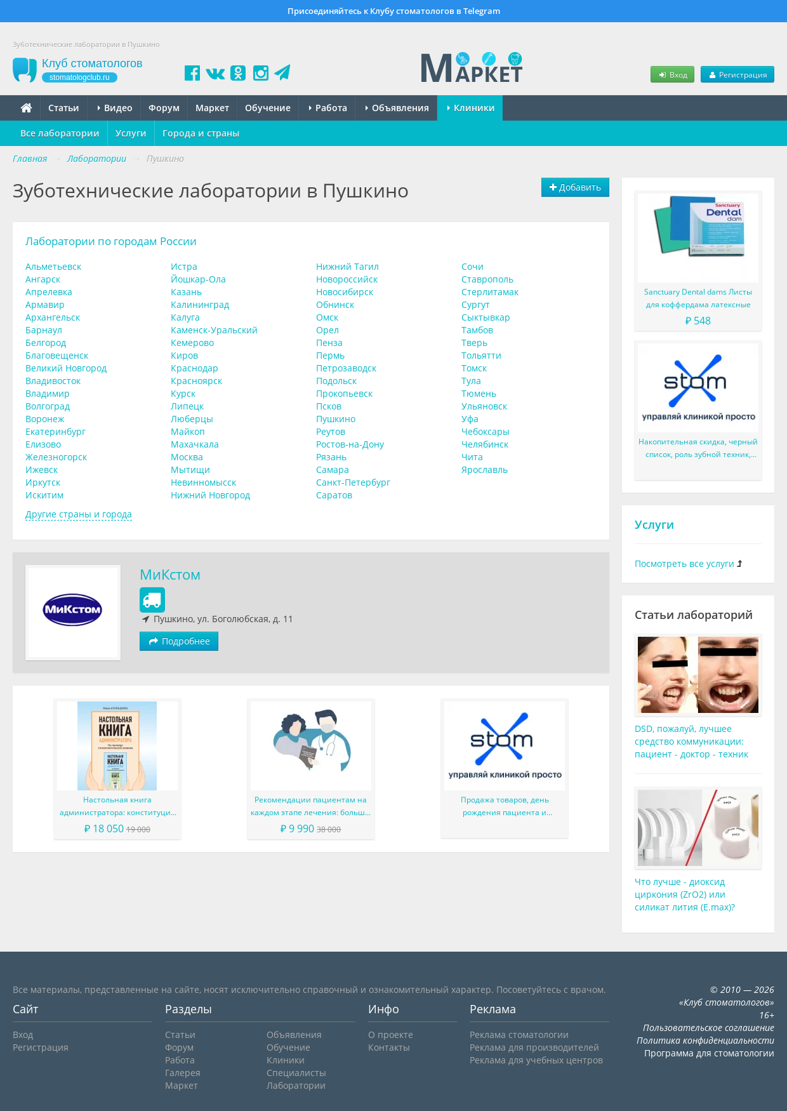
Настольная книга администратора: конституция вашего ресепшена (117, 806)
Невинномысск (203, 482)
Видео (115, 108)
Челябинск (484, 444)
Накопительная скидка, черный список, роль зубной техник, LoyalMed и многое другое (698, 448)
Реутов (330, 431)
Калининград (200, 304)
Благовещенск (56, 355)
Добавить (575, 187)
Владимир (47, 393)
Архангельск (52, 317)
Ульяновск (484, 406)
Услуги (131, 133)
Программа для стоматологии (709, 1053)
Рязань (331, 457)
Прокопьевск (344, 393)
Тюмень (478, 393)
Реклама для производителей (534, 1047)
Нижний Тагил (347, 266)
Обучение (268, 108)
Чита (472, 457)
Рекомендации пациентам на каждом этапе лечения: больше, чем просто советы (311, 806)
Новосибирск (344, 292)
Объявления (397, 108)
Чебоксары (485, 431)
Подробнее (179, 641)
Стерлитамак (490, 292)
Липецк (187, 406)
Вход (672, 74)
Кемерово (192, 342)
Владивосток (53, 381)
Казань (186, 292)
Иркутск (42, 482)
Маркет (212, 108)
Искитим (44, 495)
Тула (471, 381)
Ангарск (42, 279)
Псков (328, 406)
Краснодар (194, 368)
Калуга (185, 317)
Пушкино (335, 419)
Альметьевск (53, 266)
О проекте (390, 1034)
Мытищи (190, 469)
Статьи (63, 108)
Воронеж (44, 419)
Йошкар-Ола (198, 279)
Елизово (43, 444)
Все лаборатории (60, 133)
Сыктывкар (485, 317)
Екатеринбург (55, 431)
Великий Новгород (66, 368)
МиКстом (170, 574)
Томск (474, 368)
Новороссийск (347, 279)
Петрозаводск (346, 368)
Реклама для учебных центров (536, 1060)
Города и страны (200, 133)
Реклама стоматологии (519, 1034)
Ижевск (41, 469)
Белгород (45, 342)
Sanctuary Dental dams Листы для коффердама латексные (698, 298)
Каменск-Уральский (214, 330)
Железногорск (56, 457)
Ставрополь (487, 279)
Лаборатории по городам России (111, 241)
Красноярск (196, 381)
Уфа (470, 419)
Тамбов (477, 330)
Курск (183, 393)
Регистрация (737, 74)
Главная (30, 158)
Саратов (334, 495)
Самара (332, 469)
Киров (184, 355)
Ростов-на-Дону (350, 444)
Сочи (472, 266)
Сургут (475, 304)
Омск (327, 317)
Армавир (45, 304)
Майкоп (188, 431)
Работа (328, 108)
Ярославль (484, 469)
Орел (327, 330)
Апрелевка (48, 292)
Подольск (336, 381)
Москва (187, 457)
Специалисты (296, 1073)
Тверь (474, 342)
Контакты (389, 1047)
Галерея (183, 1073)
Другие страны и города (78, 514)
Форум (164, 108)
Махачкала (195, 444)
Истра (184, 266)
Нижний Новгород (210, 495)
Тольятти (481, 355)
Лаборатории (296, 1085)
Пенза (329, 342)
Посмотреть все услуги (684, 563)
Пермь (330, 355)
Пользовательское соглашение (708, 1027)
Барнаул (43, 330)
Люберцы (192, 419)
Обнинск (335, 304)
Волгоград (47, 406)
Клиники (471, 108)
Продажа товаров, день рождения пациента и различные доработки (505, 806)
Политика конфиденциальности (705, 1040)
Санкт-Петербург (353, 482)
